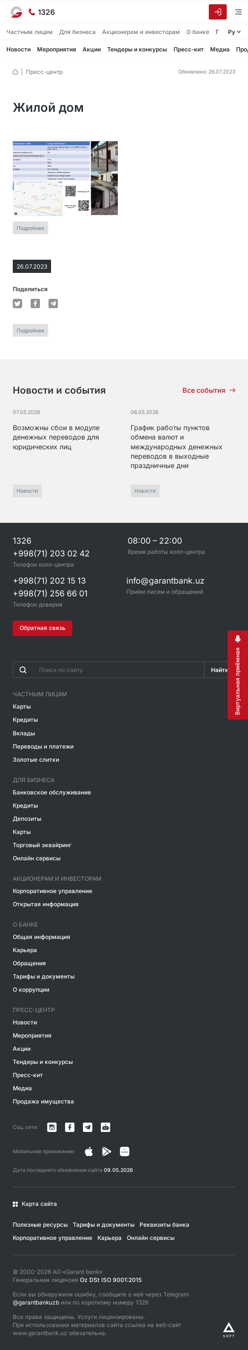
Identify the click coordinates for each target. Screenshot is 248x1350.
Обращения (29, 963)
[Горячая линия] (42, 11)
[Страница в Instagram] (89, 1151)
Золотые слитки (36, 759)
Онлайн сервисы (36, 858)
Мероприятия (56, 49)
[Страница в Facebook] (107, 1151)
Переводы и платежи (43, 746)
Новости (18, 49)
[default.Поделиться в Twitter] (17, 303)
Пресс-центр (44, 71)
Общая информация (41, 936)
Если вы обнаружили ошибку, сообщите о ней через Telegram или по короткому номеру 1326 (101, 1298)
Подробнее (30, 227)
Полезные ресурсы (40, 1224)
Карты (22, 706)
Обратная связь (43, 627)
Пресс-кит (189, 49)
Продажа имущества (43, 1101)
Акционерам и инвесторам (141, 31)
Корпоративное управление (52, 891)
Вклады (24, 732)
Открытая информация (46, 904)
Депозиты (27, 818)
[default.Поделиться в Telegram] (53, 303)
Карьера (25, 950)
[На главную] (17, 11)
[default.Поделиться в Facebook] (35, 303)
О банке (197, 31)
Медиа (220, 49)
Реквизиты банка (164, 1224)
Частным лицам (29, 31)
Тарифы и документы (43, 976)
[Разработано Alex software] (228, 1329)
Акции (92, 49)
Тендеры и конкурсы (137, 49)
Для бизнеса (77, 31)
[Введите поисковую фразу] (109, 669)
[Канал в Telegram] (88, 1127)
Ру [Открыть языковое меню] (231, 31)
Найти (219, 669)
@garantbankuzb (36, 1302)
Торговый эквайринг (42, 845)
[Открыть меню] (233, 11)
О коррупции (31, 989)
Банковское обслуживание (52, 792)
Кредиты (25, 719)
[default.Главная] (15, 71)
